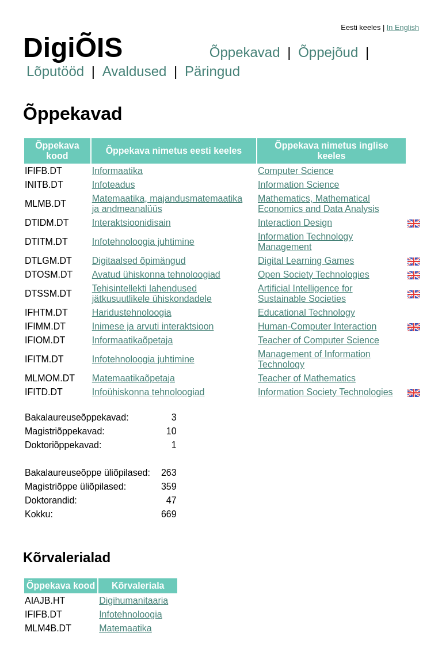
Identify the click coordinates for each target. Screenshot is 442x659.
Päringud (212, 71)
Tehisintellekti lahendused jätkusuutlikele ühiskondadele (152, 293)
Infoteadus (113, 185)
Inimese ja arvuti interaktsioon (153, 326)
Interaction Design (295, 223)
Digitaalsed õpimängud (139, 261)
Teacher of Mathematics (307, 378)
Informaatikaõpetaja (132, 340)
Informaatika (117, 171)
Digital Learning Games (306, 261)
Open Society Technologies (313, 274)
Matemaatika (125, 628)
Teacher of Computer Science (318, 340)
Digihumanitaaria (133, 600)
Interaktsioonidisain (131, 223)
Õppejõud (328, 52)
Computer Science (296, 171)
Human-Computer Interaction (317, 326)
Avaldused (134, 71)
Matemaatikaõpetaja (133, 378)
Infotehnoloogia (130, 614)
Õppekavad (244, 52)
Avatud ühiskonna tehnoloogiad (156, 274)
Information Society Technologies (325, 392)
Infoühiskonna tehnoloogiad (148, 392)
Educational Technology (306, 312)
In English (403, 27)
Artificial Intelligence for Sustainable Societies (305, 293)
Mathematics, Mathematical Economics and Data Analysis (318, 204)
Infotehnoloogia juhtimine (143, 242)
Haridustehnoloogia (132, 312)
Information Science (298, 185)
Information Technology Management (305, 242)
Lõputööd (55, 71)
